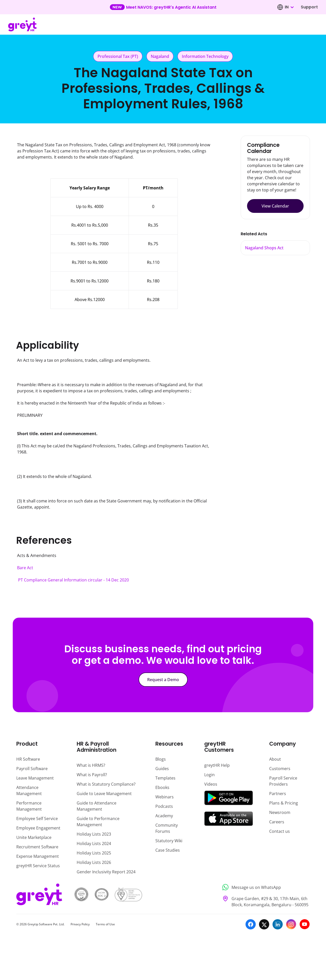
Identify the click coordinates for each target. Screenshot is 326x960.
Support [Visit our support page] (309, 7)
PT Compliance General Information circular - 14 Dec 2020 (73, 580)
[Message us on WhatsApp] (264, 887)
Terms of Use (105, 924)
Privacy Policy (80, 924)
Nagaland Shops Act (264, 248)
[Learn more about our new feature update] (163, 7)
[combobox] (289, 7)
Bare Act (25, 567)
